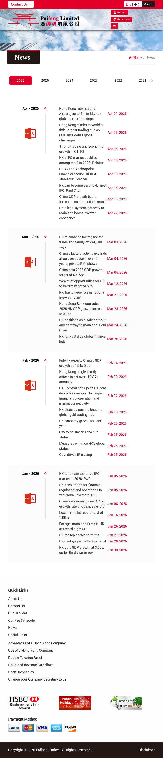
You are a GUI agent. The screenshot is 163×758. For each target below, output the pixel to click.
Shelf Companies (21, 672)
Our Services (17, 613)
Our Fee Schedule (21, 620)
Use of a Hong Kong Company (30, 650)
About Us (15, 599)
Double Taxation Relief (25, 658)
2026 (20, 81)
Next (151, 81)
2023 (94, 81)
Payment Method (22, 719)
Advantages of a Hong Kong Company (37, 643)
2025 (45, 81)
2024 (69, 81)
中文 (137, 4)
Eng (128, 4)
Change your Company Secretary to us (37, 679)
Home (135, 57)
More (147, 4)
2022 (118, 81)
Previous (11, 81)
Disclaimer (147, 750)
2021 (142, 81)
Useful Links (17, 635)
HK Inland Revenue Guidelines (30, 665)
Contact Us (19, 4)
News (12, 628)
